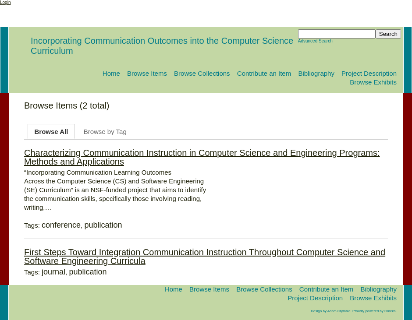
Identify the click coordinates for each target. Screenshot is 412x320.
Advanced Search (315, 41)
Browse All (51, 131)
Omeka (390, 311)
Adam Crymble (339, 311)
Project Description (369, 73)
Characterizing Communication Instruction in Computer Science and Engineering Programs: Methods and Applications (202, 157)
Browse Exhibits (373, 82)
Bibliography (316, 73)
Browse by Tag (105, 131)
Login (5, 2)
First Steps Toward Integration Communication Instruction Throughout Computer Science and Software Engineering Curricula (204, 256)
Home (111, 73)
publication (103, 225)
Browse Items (147, 73)
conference (61, 225)
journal (53, 271)
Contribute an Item (264, 73)
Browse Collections (202, 73)
